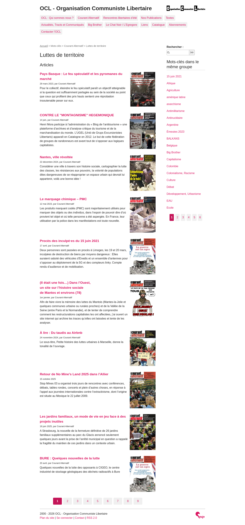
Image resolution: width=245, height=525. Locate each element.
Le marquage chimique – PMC (63, 199)
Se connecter (65, 517)
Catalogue (158, 24)
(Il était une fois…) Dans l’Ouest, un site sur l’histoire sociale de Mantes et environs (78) (65, 287)
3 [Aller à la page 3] (77, 501)
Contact (79, 517)
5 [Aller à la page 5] (98, 501)
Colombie (172, 166)
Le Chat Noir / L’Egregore (121, 24)
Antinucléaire (175, 117)
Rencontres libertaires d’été (120, 17)
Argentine (172, 124)
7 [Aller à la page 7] (118, 501)
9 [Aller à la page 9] (138, 501)
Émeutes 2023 (175, 131)
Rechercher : (175, 46)
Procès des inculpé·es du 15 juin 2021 (69, 241)
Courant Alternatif (88, 17)
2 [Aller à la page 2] (67, 501)
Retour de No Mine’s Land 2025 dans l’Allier (74, 374)
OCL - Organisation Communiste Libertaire (96, 8)
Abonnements (177, 24)
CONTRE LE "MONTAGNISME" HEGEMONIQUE (77, 115)
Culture (171, 180)
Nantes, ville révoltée (56, 157)
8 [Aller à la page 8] (128, 501)
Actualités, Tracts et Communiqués (62, 24)
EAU (169, 200)
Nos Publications (151, 17)
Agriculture (173, 90)
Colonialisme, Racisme (181, 173)
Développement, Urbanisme (184, 193)
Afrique (171, 83)
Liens (144, 24)
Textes (170, 17)
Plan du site (47, 517)
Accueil (44, 46)
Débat (170, 186)
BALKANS (173, 138)
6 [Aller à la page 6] (108, 501)
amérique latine (176, 97)
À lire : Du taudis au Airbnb (61, 333)
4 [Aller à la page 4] (87, 501)
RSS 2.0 (92, 517)
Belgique (172, 145)
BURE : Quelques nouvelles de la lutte (70, 458)
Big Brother (95, 24)
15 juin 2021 (174, 76)
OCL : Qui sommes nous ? (57, 17)
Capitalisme (174, 159)
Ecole (170, 207)
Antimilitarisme (176, 110)
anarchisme (174, 104)
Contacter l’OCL (51, 31)
